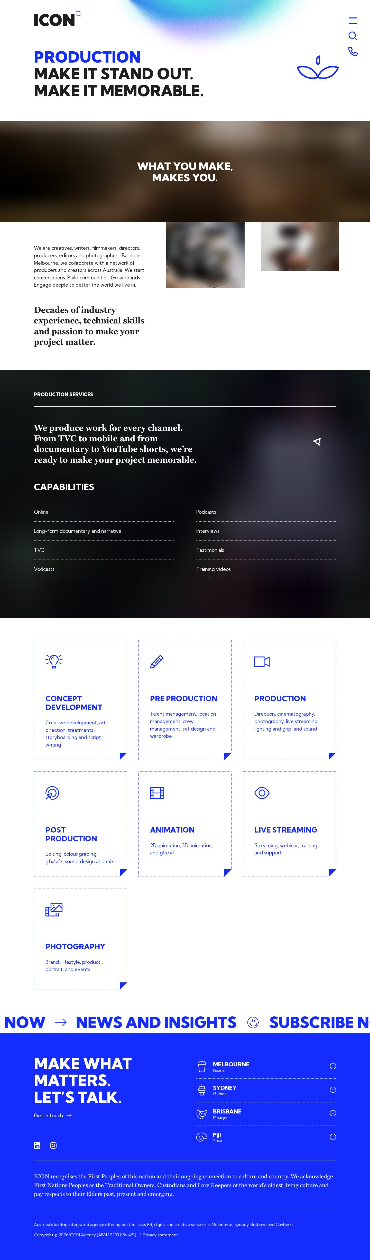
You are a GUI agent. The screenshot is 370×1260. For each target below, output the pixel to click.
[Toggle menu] (353, 36)
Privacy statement (160, 1234)
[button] (185, 1022)
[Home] (57, 18)
